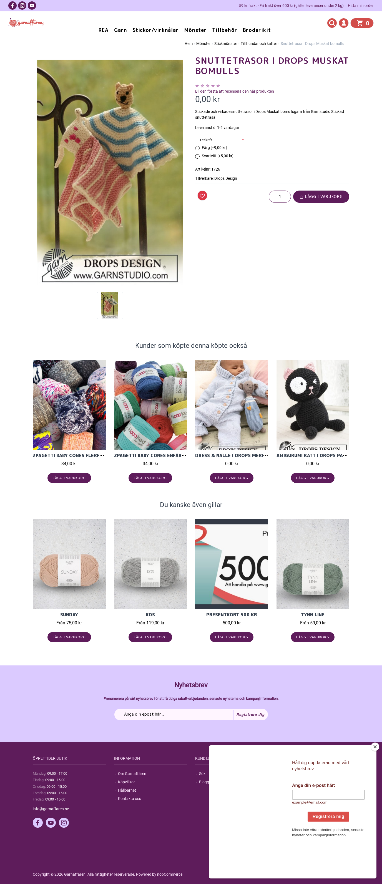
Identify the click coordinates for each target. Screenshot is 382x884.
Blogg (204, 782)
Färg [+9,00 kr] (214, 147)
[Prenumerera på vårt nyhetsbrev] (191, 714)
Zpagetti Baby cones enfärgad (152, 455)
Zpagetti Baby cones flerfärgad (74, 455)
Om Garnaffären (132, 773)
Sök (202, 773)
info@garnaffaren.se (51, 809)
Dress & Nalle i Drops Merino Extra (240, 455)
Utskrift (206, 140)
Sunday (69, 615)
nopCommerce (169, 874)
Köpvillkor (126, 782)
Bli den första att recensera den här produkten (234, 91)
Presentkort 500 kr (231, 615)
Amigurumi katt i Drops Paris (313, 455)
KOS (150, 615)
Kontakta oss (129, 798)
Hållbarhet (127, 790)
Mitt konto (289, 773)
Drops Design (225, 178)
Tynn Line (313, 615)
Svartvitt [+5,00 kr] (217, 156)
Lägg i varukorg (321, 196)
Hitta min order (361, 5)
